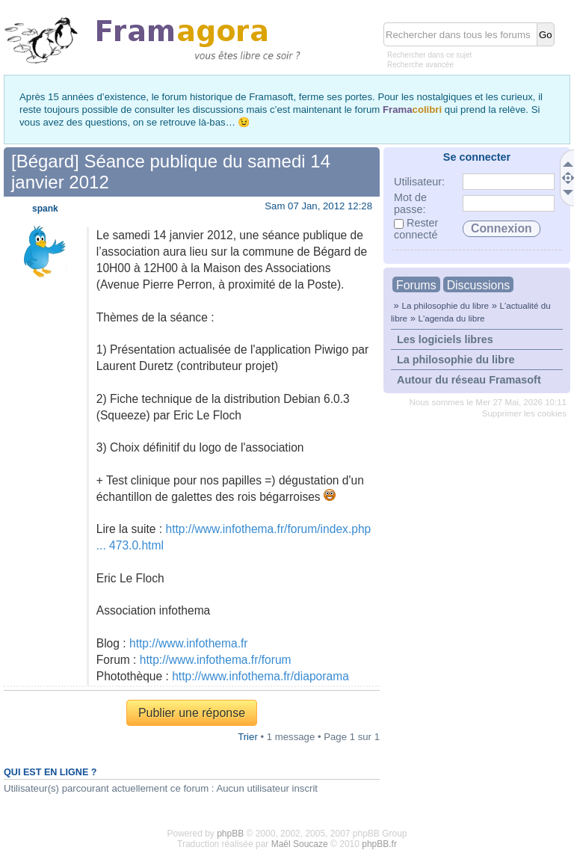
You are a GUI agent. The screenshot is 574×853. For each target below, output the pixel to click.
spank (45, 208)
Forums (416, 285)
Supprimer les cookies (524, 413)
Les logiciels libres (445, 339)
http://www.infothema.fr (188, 643)
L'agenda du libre (451, 318)
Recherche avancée (420, 65)
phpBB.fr (379, 844)
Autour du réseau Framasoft (469, 380)
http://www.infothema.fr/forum (215, 659)
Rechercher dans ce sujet (429, 55)
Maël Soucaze (299, 844)
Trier (248, 736)
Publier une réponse (191, 712)
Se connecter (476, 157)
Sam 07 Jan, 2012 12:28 (318, 206)
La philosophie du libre (445, 305)
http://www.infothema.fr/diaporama (260, 676)
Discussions (478, 285)
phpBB (230, 833)
